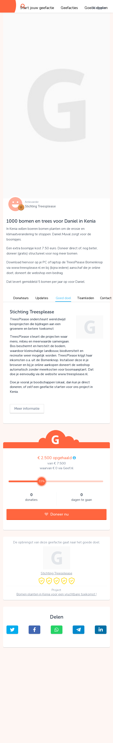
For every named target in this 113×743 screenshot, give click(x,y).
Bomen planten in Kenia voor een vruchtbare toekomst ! (56, 594)
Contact (106, 298)
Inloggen (98, 7)
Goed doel (63, 298)
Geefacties (69, 7)
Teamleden (85, 298)
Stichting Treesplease (40, 206)
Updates (41, 298)
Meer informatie (26, 408)
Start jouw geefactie (37, 7)
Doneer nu (56, 514)
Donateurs (21, 298)
